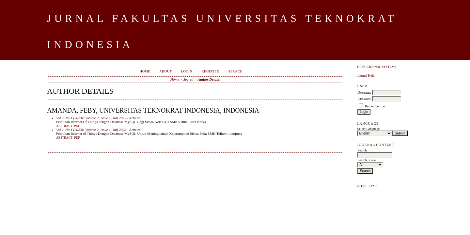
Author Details (208, 79)
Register (210, 71)
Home (145, 71)
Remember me (375, 106)
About (165, 71)
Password (363, 99)
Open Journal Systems (376, 67)
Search (235, 71)
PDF (77, 126)
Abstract (64, 126)
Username (364, 92)
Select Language (368, 129)
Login (187, 71)
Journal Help (365, 75)
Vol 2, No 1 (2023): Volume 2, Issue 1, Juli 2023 (91, 118)
